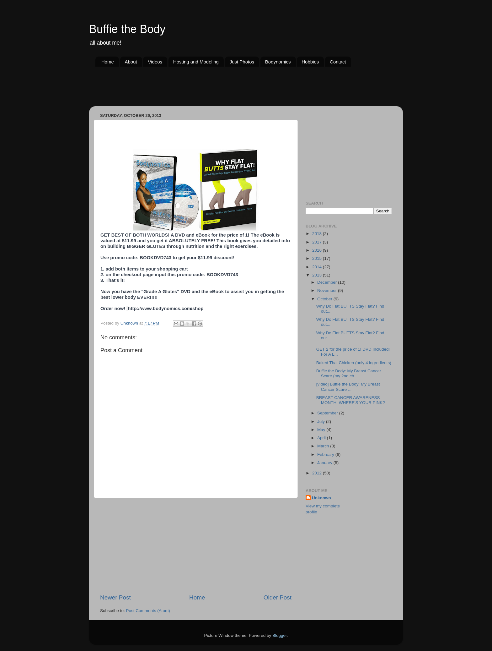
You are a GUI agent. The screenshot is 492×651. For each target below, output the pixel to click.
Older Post (277, 597)
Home (107, 61)
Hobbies (310, 61)
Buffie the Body (127, 29)
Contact (338, 61)
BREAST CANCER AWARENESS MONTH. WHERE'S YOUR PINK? (350, 400)
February (326, 454)
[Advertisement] (209, 90)
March (323, 446)
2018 (317, 233)
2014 (317, 267)
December (327, 282)
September (328, 413)
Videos (155, 61)
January (325, 462)
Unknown (321, 497)
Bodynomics (278, 61)
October (325, 299)
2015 (317, 258)
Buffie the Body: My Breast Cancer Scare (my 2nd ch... (348, 373)
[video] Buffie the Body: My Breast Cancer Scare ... (348, 386)
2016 (317, 250)
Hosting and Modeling (196, 61)
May (321, 429)
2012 (317, 473)
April (322, 437)
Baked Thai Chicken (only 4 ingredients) (353, 362)
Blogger (279, 635)
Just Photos (242, 61)
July (321, 421)
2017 (317, 242)
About (131, 61)
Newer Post (115, 597)
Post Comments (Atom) (148, 610)
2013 (317, 275)
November (327, 290)
